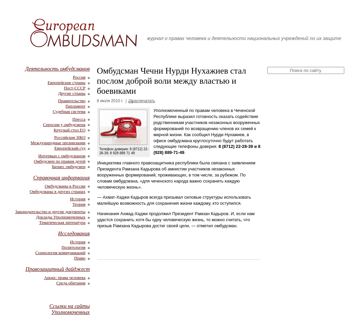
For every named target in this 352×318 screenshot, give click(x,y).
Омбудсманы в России (65, 186)
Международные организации (58, 143)
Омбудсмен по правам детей (60, 161)
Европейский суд (69, 148)
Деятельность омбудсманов (57, 69)
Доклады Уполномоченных (60, 217)
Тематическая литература (62, 222)
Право (79, 258)
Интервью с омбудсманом (61, 156)
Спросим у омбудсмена (64, 124)
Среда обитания (71, 283)
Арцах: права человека (64, 277)
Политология (73, 247)
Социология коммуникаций (60, 252)
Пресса (78, 119)
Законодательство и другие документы (50, 211)
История (77, 199)
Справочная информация (61, 178)
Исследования (74, 233)
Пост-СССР (74, 88)
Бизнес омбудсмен (69, 166)
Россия (79, 77)
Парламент (75, 106)
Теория (79, 204)
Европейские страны (67, 82)
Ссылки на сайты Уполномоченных (69, 309)
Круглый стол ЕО (69, 130)
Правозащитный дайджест (58, 269)
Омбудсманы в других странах (57, 191)
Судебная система (69, 111)
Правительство (71, 100)
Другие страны (71, 93)
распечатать (143, 100)
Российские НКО (69, 137)
